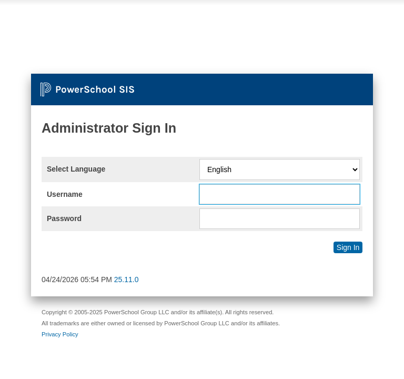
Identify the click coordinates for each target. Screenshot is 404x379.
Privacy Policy (60, 334)
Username (65, 194)
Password (64, 218)
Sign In (348, 247)
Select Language (76, 169)
